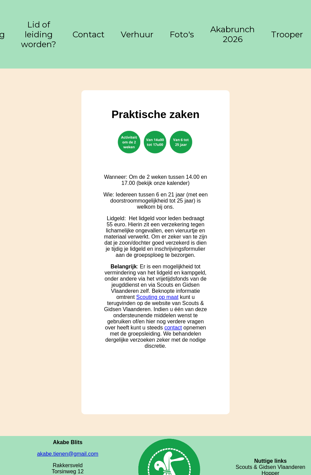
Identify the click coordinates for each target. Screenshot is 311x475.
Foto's (182, 34)
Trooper (287, 34)
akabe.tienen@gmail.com (67, 454)
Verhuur (137, 34)
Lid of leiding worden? (38, 34)
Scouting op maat (157, 297)
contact (173, 327)
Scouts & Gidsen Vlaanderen (270, 467)
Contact (88, 34)
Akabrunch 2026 (232, 34)
